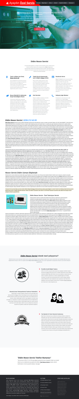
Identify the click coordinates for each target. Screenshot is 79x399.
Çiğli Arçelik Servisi (61, 381)
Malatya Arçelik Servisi (61, 391)
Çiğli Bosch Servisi (61, 394)
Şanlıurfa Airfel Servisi (61, 386)
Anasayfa (38, 2)
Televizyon (71, 2)
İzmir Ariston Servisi (61, 393)
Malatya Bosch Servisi (61, 387)
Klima (50, 2)
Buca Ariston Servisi (61, 388)
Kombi (55, 2)
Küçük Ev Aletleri (62, 2)
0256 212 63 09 (30, 120)
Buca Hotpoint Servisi (61, 390)
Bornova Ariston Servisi (62, 383)
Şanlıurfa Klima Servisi (61, 384)
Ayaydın (20, 3)
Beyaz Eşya (44, 2)
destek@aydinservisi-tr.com (45, 393)
